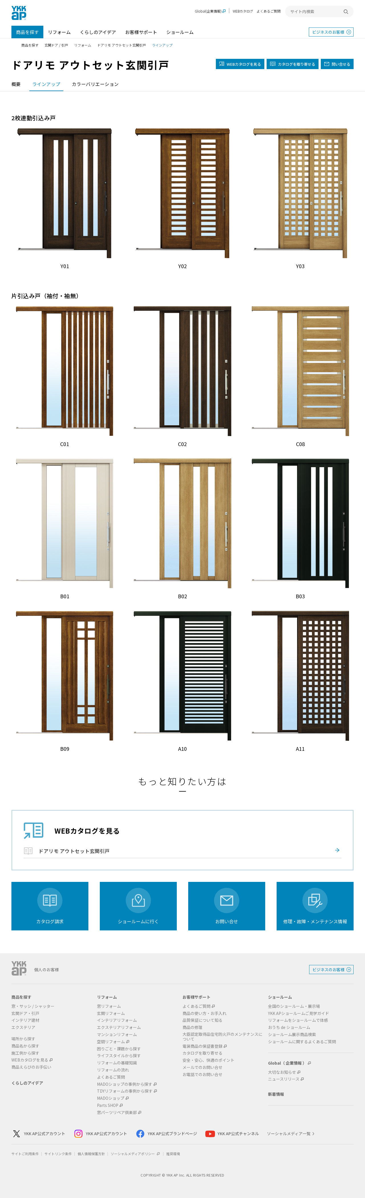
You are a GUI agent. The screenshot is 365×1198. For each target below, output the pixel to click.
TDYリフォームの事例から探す (125, 1091)
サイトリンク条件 (58, 1153)
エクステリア (23, 1027)
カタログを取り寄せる (296, 64)
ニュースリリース (283, 1079)
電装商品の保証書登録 (202, 1046)
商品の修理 (192, 1027)
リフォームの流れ (113, 1069)
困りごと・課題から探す (119, 1048)
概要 (16, 84)
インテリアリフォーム (117, 1020)
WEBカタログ (243, 11)
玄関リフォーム (111, 1013)
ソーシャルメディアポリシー (136, 1153)
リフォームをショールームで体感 (298, 1020)
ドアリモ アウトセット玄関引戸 (121, 45)
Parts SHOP (107, 1105)
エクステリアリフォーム (119, 1027)
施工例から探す (25, 1053)
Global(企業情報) (208, 11)
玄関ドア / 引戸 (56, 45)
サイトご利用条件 (25, 1153)
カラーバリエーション (95, 84)
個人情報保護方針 (91, 1153)
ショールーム (180, 32)
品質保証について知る (202, 1020)
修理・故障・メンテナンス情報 (315, 921)
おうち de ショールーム (289, 1027)
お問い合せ (226, 921)
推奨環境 (173, 1153)
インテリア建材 (25, 1020)
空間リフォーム (111, 1041)
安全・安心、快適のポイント (208, 1060)
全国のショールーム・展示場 (294, 1006)
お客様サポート (141, 32)
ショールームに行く (138, 921)
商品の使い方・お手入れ (204, 1013)
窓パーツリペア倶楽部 (117, 1112)
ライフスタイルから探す (119, 1055)
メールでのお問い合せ (202, 1067)
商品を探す (27, 32)
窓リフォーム (109, 1006)
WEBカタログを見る (29, 1059)
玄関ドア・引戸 (25, 1013)
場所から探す (23, 1038)
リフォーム (59, 32)
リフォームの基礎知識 (117, 1062)
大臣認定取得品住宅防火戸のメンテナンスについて (222, 1037)
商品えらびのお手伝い (31, 1067)
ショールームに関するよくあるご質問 (302, 1041)
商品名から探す (25, 1046)
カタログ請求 (50, 921)
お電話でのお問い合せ (202, 1074)
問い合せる (341, 64)
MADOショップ (110, 1098)
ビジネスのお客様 (328, 32)
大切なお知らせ (282, 1072)
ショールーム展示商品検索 (292, 1034)
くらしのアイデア (98, 32)
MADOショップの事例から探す (124, 1084)
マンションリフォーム (117, 1034)
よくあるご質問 (269, 11)
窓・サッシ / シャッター (32, 1006)
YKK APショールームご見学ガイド (298, 1013)
